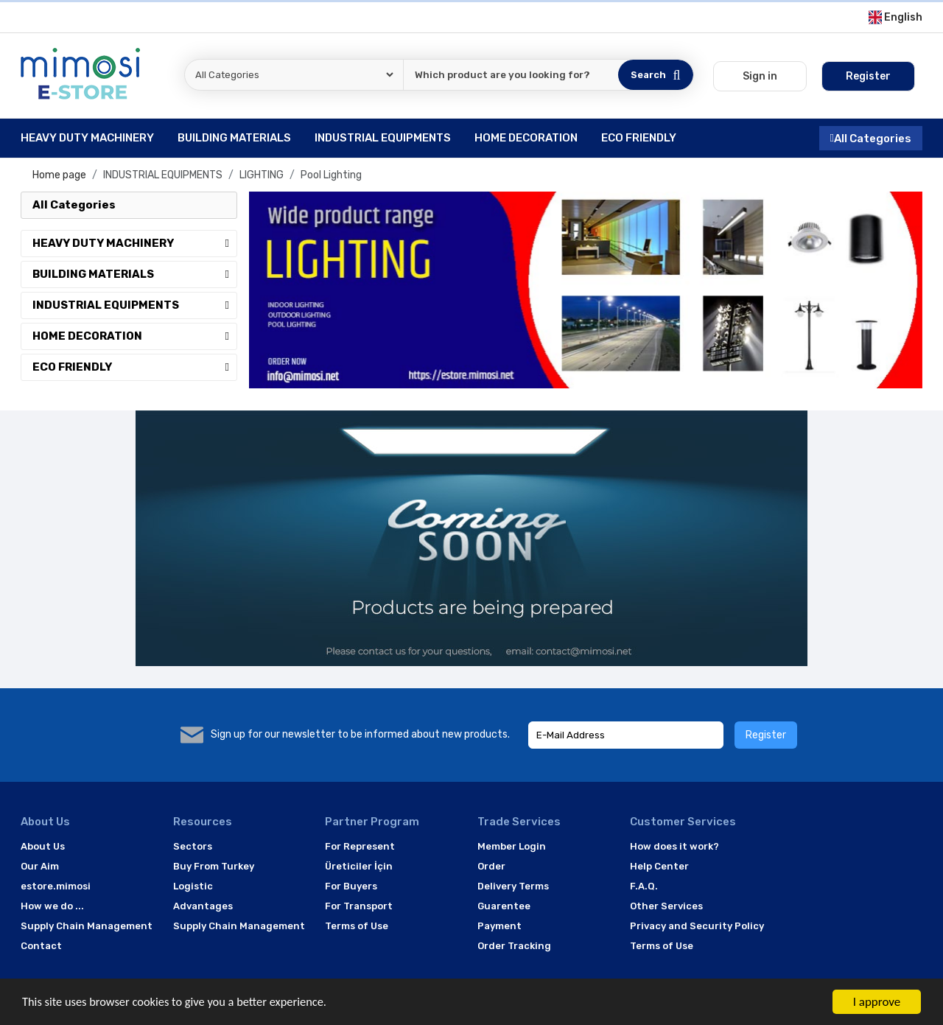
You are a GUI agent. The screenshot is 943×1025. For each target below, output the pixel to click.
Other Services (666, 906)
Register (766, 735)
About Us (43, 846)
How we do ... (52, 906)
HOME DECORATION (134, 336)
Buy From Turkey (213, 866)
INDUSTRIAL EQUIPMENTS (162, 175)
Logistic (193, 886)
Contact (41, 945)
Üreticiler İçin (359, 866)
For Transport (359, 906)
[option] (585, 290)
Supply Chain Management (87, 925)
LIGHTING (261, 175)
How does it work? (674, 846)
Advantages (203, 906)
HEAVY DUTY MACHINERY (134, 243)
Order (491, 866)
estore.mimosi (56, 886)
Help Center (659, 866)
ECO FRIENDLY (134, 367)
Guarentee (503, 906)
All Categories (870, 137)
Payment (499, 925)
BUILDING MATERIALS (134, 274)
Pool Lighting (331, 175)
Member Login (511, 846)
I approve (877, 1002)
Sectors (192, 846)
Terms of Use (356, 925)
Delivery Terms (513, 886)
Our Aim (40, 866)
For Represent (360, 846)
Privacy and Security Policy (697, 925)
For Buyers (351, 886)
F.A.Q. (644, 886)
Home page (59, 175)
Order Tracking (514, 945)
